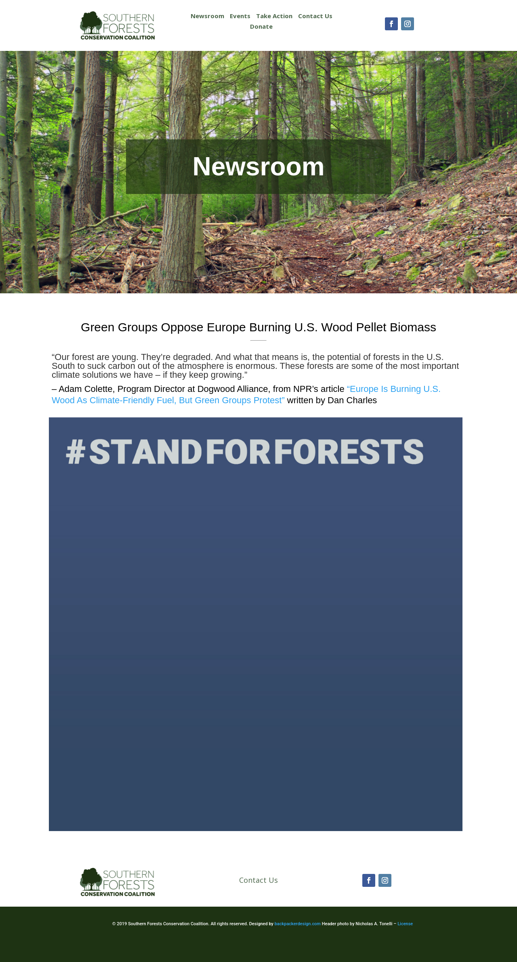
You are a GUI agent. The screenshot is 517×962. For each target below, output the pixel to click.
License (405, 923)
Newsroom (207, 16)
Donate (261, 26)
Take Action (274, 16)
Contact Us (315, 16)
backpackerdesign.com (298, 923)
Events (240, 16)
